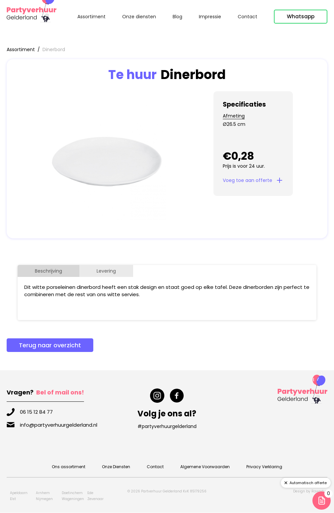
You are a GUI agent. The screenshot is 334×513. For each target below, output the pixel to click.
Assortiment (91, 16)
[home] (31, 13)
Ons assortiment (68, 467)
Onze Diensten (116, 467)
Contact (247, 16)
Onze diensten (139, 16)
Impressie (210, 16)
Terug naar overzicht (50, 345)
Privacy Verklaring (264, 467)
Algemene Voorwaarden (205, 467)
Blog (177, 16)
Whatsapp (300, 16)
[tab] (48, 271)
